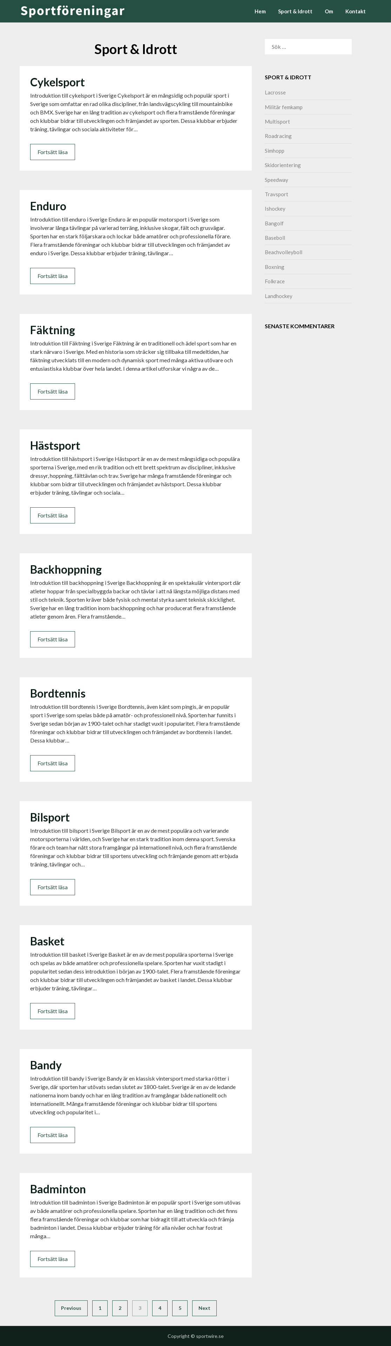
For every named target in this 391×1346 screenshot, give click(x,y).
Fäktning (52, 330)
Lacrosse (275, 92)
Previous (71, 1308)
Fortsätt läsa (53, 152)
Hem (260, 11)
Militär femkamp (284, 107)
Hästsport (55, 445)
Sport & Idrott (295, 11)
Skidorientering (283, 165)
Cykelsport (57, 82)
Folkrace (275, 281)
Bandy (46, 1065)
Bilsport (50, 817)
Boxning (274, 267)
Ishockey (275, 208)
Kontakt (355, 11)
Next (204, 1308)
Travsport (276, 194)
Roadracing (278, 136)
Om (329, 11)
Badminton (58, 1189)
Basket (47, 941)
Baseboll (275, 238)
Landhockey (278, 296)
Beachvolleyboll (283, 252)
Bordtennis (58, 693)
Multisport (277, 121)
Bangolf (274, 223)
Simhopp (274, 150)
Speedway (276, 180)
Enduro (48, 206)
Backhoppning (66, 569)
